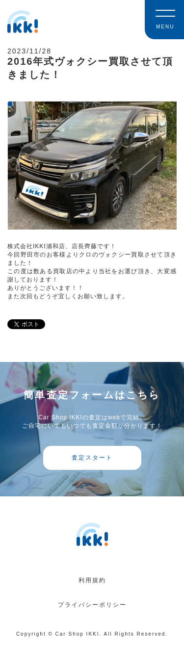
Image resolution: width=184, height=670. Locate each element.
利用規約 (92, 580)
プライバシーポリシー (92, 604)
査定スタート (92, 457)
